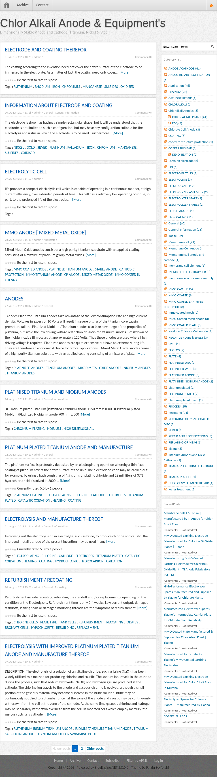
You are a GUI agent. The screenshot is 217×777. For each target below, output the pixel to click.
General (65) (176, 223)
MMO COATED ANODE (30, 269)
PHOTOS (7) (176, 350)
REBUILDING (65, 627)
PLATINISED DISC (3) (182, 363)
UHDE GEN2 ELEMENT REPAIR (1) (190, 483)
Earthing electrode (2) (183, 161)
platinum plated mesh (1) (185, 400)
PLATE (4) (174, 356)
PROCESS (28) (177, 406)
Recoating (61, 587)
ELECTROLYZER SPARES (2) (186, 205)
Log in (158, 760)
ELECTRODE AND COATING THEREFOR (46, 49)
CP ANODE (71, 274)
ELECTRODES (116, 495)
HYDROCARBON (92, 561)
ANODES (14, 298)
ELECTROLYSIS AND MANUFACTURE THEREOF (54, 519)
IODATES (132, 622)
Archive (23, 4)
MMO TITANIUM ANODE (44, 274)
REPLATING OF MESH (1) (184, 442)
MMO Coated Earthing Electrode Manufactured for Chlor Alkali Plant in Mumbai (188, 682)
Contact (42, 4)
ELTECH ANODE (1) (181, 211)
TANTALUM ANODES (60, 368)
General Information (67, 112)
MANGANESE (92, 86)
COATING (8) (176, 136)
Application (50, 239)
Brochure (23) (177, 92)
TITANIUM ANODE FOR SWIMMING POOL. (66, 734)
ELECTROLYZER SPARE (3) (185, 198)
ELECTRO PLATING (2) (182, 173)
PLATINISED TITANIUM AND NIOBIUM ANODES (55, 391)
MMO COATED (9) (180, 295)
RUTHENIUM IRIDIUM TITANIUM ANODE (43, 728)
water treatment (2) (181, 489)
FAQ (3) (177, 123)
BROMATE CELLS (17, 627)
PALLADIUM (76, 147)
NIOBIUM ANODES (137, 368)
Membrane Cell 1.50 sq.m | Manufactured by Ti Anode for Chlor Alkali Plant (188, 518)
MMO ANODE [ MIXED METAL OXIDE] (45, 232)
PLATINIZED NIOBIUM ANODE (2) (190, 381)
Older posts (95, 748)
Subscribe (113, 760)
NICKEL (19, 147)
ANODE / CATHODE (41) (184, 68)
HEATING (59, 500)
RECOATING (114, 622)
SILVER (42, 147)
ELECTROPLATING (58, 495)
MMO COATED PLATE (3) (185, 325)
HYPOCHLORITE (42, 627)
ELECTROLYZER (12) (181, 186)
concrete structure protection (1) (190, 142)
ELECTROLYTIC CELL (26, 171)
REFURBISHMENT (91, 622)
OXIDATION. (114, 561)
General (48, 112)
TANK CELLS (67, 622)
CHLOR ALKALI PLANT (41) (189, 117)
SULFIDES (111, 86)
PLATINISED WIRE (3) (182, 369)
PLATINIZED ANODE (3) (183, 375)
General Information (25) (185, 230)
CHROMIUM (71, 86)
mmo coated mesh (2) (183, 312)
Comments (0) (143, 57)
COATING (74, 500)
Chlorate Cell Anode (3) (184, 129)
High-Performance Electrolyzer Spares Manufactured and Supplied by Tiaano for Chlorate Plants (187, 592)
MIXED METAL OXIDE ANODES (99, 368)
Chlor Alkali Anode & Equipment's (83, 23)
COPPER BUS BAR (175, 716)
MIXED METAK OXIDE (97, 274)
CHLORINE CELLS (26, 622)
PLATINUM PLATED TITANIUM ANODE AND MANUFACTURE (69, 447)
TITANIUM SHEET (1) (182, 477)
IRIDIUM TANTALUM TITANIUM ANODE (103, 728)
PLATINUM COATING (28, 495)
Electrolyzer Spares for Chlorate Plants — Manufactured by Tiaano (187, 702)
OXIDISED (127, 86)
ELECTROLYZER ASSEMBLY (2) (188, 192)
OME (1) (174, 344)
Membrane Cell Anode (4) (186, 248)
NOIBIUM (54, 429)
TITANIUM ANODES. (21, 373)
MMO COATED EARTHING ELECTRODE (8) (183, 304)
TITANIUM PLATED (109, 556)
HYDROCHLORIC (66, 561)
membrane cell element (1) (186, 266)
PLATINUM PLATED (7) (183, 394)
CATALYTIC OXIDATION (34, 500)
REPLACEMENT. (88, 627)
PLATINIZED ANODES (29, 368)
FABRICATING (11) (180, 217)
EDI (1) (172, 167)
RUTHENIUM (23, 86)
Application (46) (179, 86)
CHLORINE (81, 495)
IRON (56, 86)
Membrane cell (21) (181, 242)
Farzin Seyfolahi (157, 767)
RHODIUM (42, 86)
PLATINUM (57, 147)
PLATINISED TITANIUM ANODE (70, 269)
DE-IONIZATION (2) (184, 154)
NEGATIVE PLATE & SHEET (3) (188, 338)
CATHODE (98, 495)
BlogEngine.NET (106, 767)
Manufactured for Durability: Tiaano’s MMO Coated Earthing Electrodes (185, 659)
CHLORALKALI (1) (179, 104)
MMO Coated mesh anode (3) (188, 319)
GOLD (31, 147)
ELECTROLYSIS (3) (180, 179)
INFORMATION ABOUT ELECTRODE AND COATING (58, 105)
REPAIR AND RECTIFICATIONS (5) (190, 436)
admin (37, 57)
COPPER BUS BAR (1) (182, 148)
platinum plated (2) (181, 388)
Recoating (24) (178, 413)
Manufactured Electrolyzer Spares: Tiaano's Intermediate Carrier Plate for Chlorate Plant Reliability (187, 614)
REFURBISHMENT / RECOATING (38, 579)
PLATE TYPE (48, 622)
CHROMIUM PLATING (29, 429)
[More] (124, 72)
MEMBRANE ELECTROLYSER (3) (189, 272)
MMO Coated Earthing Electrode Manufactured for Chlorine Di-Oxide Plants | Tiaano (188, 541)
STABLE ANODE (106, 269)
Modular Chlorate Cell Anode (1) (190, 331)
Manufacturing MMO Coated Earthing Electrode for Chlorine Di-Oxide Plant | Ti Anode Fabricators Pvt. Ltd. (187, 566)
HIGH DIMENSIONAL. (79, 429)
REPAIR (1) (175, 430)
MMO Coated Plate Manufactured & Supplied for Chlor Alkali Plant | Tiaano (188, 637)
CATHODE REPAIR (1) (182, 98)
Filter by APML (136, 760)
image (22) (175, 236)
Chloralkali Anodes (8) (183, 111)
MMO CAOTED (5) (180, 289)
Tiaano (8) (175, 449)
